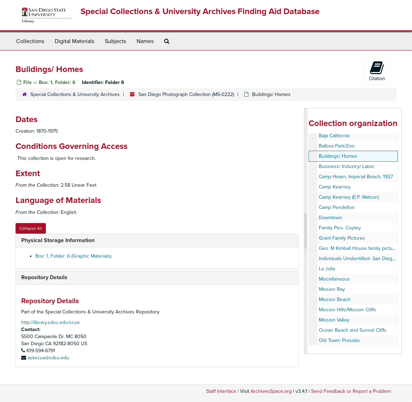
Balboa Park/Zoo (336, 146)
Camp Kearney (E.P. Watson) (349, 197)
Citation (377, 71)
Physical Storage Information (58, 240)
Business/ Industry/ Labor (347, 166)
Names (145, 41)
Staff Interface (221, 391)
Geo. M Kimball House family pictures (359, 248)
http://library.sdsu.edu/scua (50, 322)
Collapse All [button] (30, 228)
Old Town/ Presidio (339, 340)
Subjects (115, 41)
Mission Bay (332, 289)
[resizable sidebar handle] (305, 231)
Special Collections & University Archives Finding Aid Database (200, 11)
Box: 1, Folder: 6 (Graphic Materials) (73, 256)
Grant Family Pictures (342, 238)
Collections (30, 41)
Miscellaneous (334, 279)
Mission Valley (334, 320)
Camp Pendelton (337, 207)
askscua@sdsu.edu (48, 358)
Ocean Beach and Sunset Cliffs (353, 330)
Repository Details (44, 277)
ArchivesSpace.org (271, 391)
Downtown (330, 218)
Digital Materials (74, 41)
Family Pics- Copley (340, 228)
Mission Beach (335, 299)
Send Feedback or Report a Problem (351, 391)
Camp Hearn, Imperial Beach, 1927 (356, 177)
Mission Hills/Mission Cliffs (347, 310)
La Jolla (327, 269)
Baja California (334, 136)
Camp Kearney (335, 187)
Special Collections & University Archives (75, 94)
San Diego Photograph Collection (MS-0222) (186, 94)
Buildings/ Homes (338, 156)
